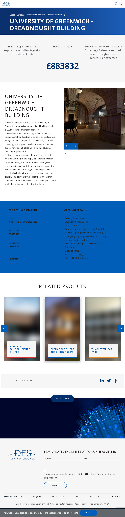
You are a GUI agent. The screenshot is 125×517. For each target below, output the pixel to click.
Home (12, 14)
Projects (20, 14)
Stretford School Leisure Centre (20, 349)
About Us (94, 496)
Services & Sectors (13, 496)
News (77, 496)
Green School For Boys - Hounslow (62, 350)
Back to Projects (19, 380)
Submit (55, 485)
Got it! (88, 513)
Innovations (58, 496)
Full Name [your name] (47, 459)
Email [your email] (85, 459)
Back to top (62, 399)
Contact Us (115, 496)
